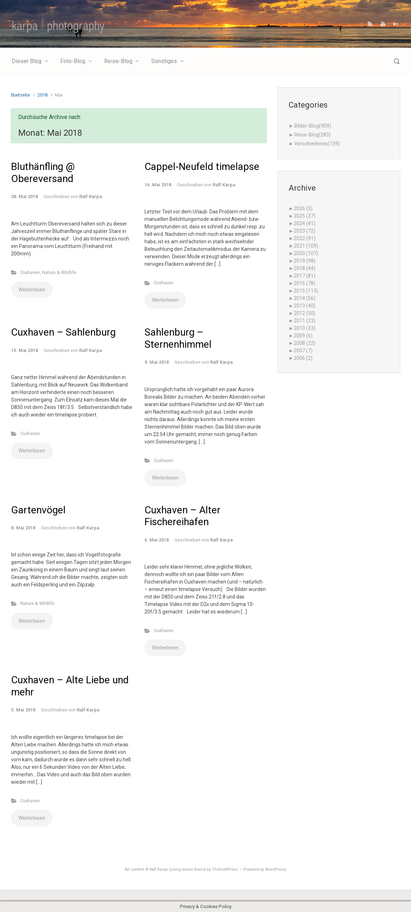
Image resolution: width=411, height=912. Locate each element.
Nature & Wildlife (59, 272)
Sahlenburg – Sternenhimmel (178, 338)
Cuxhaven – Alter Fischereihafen (182, 516)
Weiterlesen (32, 289)
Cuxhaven (30, 272)
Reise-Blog (312, 135)
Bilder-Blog (312, 126)
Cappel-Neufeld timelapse (201, 166)
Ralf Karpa (90, 196)
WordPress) (275, 869)
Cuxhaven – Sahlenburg (63, 332)
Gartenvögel (38, 510)
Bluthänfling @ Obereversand (43, 173)
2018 (42, 95)
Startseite (20, 95)
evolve (187, 869)
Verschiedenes (317, 143)
